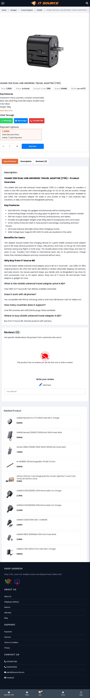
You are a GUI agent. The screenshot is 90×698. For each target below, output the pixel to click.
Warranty (7, 613)
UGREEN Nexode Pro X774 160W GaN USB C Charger (38, 418)
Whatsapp (6, 121)
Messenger (21, 121)
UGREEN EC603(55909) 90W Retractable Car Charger (39, 505)
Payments (8, 632)
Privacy (7, 648)
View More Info (6, 110)
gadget (17, 278)
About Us (7, 596)
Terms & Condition (11, 642)
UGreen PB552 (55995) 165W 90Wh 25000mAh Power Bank (41, 447)
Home (4, 10)
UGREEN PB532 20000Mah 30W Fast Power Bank (36, 534)
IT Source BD (62, 275)
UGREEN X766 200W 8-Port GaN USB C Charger (36, 549)
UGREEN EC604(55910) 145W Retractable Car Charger (39, 490)
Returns (7, 607)
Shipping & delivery (11, 602)
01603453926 (10, 667)
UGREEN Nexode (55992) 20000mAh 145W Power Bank (39, 432)
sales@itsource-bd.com (14, 672)
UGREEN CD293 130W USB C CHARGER (32, 520)
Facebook (9, 678)
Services (7, 637)
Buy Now (32, 146)
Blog (6, 618)
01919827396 (36, 121)
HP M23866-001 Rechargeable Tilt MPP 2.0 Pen (36, 461)
